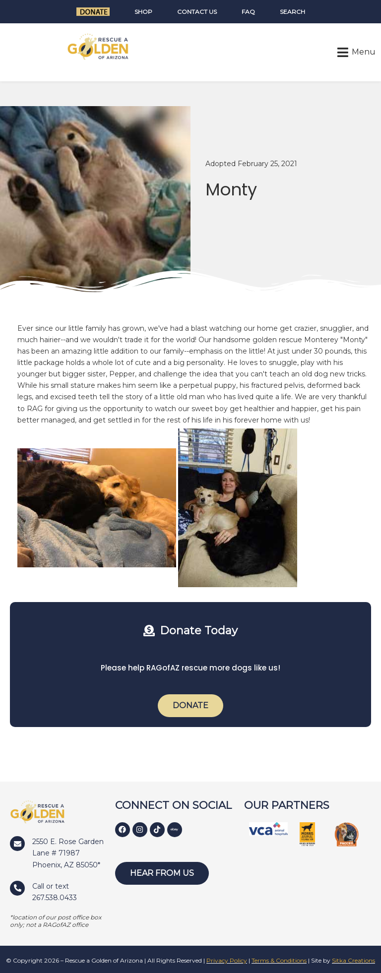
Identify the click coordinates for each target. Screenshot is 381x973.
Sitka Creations (353, 960)
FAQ (248, 11)
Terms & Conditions (279, 960)
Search (292, 11)
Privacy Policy (226, 960)
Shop (143, 11)
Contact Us (197, 11)
